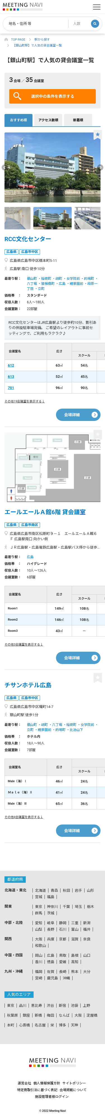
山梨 (38, 929)
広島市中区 (29, 252)
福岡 (38, 972)
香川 (38, 962)
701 (11, 388)
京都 (62, 939)
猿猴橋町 (48, 284)
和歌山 (40, 946)
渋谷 (50, 1005)
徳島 (50, 962)
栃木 (90, 907)
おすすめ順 (18, 120)
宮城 (38, 897)
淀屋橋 (92, 1015)
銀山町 (32, 279)
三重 (74, 923)
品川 (22, 1005)
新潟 (86, 923)
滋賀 (74, 939)
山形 (90, 890)
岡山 (38, 955)
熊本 (74, 972)
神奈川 (52, 907)
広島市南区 (29, 525)
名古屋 (40, 1025)
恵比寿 (36, 1005)
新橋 (38, 1015)
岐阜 (50, 923)
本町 (10, 1025)
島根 (74, 955)
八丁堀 (32, 284)
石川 (62, 929)
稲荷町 (46, 279)
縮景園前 (76, 284)
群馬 (38, 913)
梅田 (50, 1015)
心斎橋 (24, 1025)
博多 (62, 1025)
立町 (41, 289)
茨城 (50, 913)
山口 (86, 955)
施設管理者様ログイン (52, 1096)
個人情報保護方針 (46, 1083)
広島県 (11, 252)
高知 (74, 962)
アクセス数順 (48, 120)
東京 (38, 907)
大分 (86, 972)
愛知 (38, 923)
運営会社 (24, 1083)
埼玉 (78, 907)
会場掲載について (73, 1090)
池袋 (74, 1005)
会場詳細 (72, 415)
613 (11, 376)
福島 (50, 897)
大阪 (38, 939)
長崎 (62, 972)
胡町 (58, 279)
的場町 (89, 279)
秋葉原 (12, 1015)
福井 (86, 929)
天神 (74, 1025)
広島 (62, 284)
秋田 (66, 890)
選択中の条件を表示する (43, 96)
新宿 (62, 1005)
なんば (64, 1015)
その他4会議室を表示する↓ (23, 817)
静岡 (62, 923)
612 (11, 365)
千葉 (66, 907)
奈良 (86, 939)
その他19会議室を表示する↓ (24, 401)
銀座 (26, 1015)
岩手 (78, 890)
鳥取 (62, 955)
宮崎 (38, 978)
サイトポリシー (74, 1083)
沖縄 (66, 978)
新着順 (78, 120)
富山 (74, 929)
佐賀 (50, 972)
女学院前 (73, 279)
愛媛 (62, 962)
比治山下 (76, 730)
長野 (50, 929)
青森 (54, 890)
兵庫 (50, 939)
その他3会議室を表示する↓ (23, 644)
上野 (86, 1005)
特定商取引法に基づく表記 (37, 1090)
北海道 (40, 890)
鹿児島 (52, 978)
